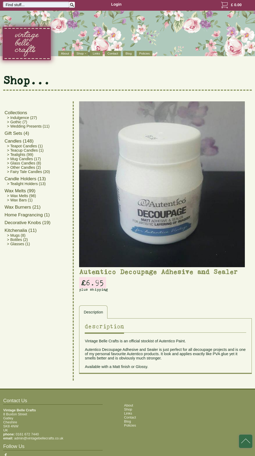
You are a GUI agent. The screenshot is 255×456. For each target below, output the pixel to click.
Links (96, 53)
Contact (112, 53)
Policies (144, 53)
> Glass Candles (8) (24, 163)
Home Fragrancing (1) (27, 214)
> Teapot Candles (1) (25, 146)
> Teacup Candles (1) (25, 150)
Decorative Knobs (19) (28, 222)
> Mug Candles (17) (24, 159)
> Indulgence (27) (22, 118)
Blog (129, 53)
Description (93, 312)
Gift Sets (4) (17, 133)
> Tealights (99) (20, 154)
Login (116, 4)
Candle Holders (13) (25, 178)
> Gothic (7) (17, 122)
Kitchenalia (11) (21, 230)
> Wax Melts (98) (21, 196)
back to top (245, 441)
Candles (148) (19, 141)
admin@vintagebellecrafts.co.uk (38, 438)
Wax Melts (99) (20, 190)
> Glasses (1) (18, 244)
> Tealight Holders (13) (26, 184)
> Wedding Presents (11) (28, 126)
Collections (16, 112)
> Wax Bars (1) (20, 200)
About (65, 53)
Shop (128, 409)
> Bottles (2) (17, 239)
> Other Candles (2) (24, 167)
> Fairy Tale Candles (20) (28, 172)
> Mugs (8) (16, 235)
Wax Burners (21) (23, 207)
